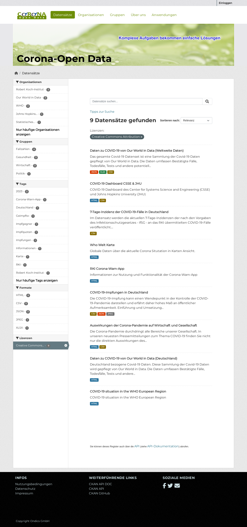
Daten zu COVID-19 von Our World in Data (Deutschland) (133, 358)
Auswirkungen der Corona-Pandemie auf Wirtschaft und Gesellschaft (143, 325)
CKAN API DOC (100, 484)
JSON (94, 172)
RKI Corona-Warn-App (107, 269)
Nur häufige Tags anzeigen (37, 280)
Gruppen (117, 15)
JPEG (110, 314)
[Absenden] (207, 101)
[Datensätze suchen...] (146, 101)
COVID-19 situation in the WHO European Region (128, 391)
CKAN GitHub (99, 493)
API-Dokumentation (163, 446)
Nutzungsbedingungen (33, 484)
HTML (94, 200)
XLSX (102, 172)
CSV (111, 172)
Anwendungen (164, 15)
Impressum (24, 493)
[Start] (16, 73)
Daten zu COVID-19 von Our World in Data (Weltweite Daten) (137, 150)
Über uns (138, 15)
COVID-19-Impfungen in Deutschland (119, 292)
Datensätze (62, 15)
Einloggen (225, 2)
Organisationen (91, 15)
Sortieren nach (169, 120)
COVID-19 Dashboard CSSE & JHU (116, 183)
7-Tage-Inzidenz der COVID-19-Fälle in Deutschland (129, 212)
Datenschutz (25, 489)
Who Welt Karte (102, 245)
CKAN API (96, 489)
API (137, 446)
